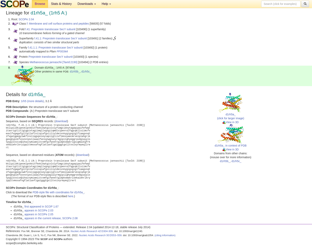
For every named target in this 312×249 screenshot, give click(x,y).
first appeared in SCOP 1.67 (41, 206)
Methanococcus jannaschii (46, 62)
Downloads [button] (87, 3)
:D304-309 (92, 231)
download (61, 121)
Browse (40, 3)
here (70, 196)
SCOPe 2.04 (26, 19)
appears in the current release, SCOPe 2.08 (51, 218)
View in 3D (231, 122)
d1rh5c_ (86, 71)
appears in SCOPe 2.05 (38, 214)
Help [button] (106, 3)
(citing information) (165, 235)
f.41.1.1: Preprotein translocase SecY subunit (55, 47)
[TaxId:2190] (69, 62)
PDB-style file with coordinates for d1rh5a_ (58, 192)
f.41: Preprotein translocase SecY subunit (50, 29)
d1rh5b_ (75, 71)
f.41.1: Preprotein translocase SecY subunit (60, 38)
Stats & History (61, 3)
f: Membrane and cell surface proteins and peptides (58, 23)
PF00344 (62, 51)
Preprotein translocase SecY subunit (51, 56)
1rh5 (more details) (32, 101)
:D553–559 (100, 235)
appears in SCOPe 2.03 (38, 210)
